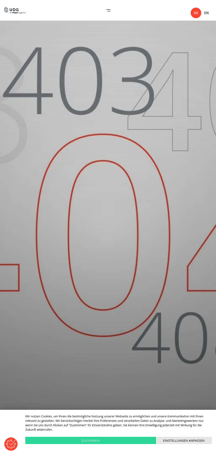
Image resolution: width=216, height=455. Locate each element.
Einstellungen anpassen (183, 440)
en (206, 13)
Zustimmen (90, 440)
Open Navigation (108, 10)
